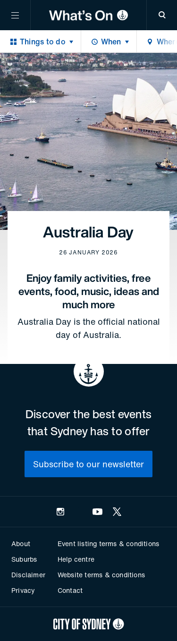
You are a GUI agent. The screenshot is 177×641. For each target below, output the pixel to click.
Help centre (76, 559)
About (20, 543)
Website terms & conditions (101, 575)
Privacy (23, 590)
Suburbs (24, 559)
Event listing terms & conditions (108, 543)
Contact (70, 590)
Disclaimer (28, 575)
